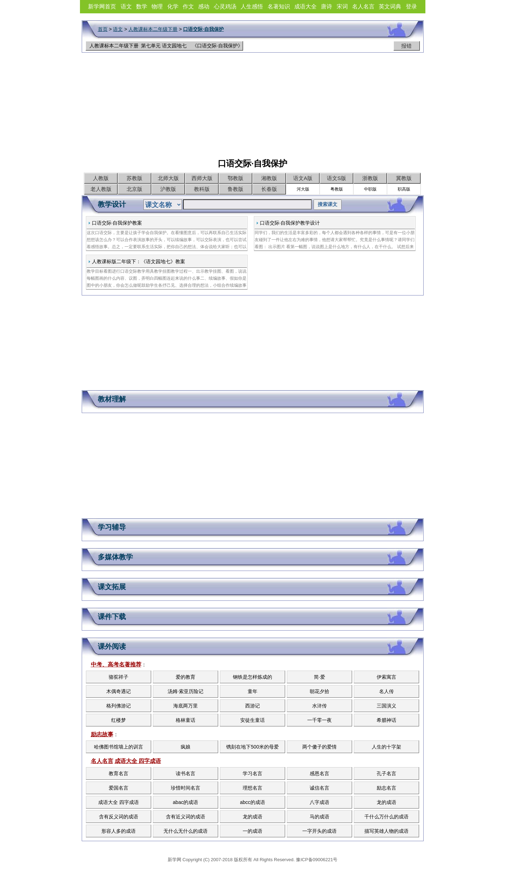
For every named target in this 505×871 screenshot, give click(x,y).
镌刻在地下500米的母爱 (252, 747)
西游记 (252, 706)
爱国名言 (118, 788)
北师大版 (168, 178)
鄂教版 (235, 178)
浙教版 (370, 178)
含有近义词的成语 (185, 816)
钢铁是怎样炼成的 (252, 677)
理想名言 (252, 788)
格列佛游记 (118, 706)
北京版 (134, 189)
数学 (141, 6)
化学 (173, 6)
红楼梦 (118, 720)
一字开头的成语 (319, 831)
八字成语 (319, 802)
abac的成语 (185, 802)
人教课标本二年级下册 (152, 29)
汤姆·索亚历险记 (185, 691)
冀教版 (404, 178)
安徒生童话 (252, 720)
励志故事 (102, 734)
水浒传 (319, 706)
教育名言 (118, 773)
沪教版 (168, 189)
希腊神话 (386, 720)
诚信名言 (319, 788)
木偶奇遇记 (118, 691)
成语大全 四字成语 (138, 761)
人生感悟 (252, 6)
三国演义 (386, 706)
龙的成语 (386, 802)
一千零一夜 (319, 720)
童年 (252, 691)
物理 (157, 6)
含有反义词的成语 (118, 816)
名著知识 (279, 6)
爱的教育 (185, 677)
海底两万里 (185, 706)
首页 (103, 29)
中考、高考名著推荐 (116, 664)
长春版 (269, 189)
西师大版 (202, 178)
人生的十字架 (386, 747)
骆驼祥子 (118, 677)
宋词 (342, 6)
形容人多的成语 (118, 831)
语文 (126, 6)
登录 (411, 6)
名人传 (386, 691)
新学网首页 (102, 6)
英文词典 (390, 6)
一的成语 (252, 831)
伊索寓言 (386, 677)
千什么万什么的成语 (386, 816)
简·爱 (319, 677)
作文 (188, 6)
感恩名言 (319, 773)
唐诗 (326, 6)
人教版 (101, 178)
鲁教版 (235, 189)
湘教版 (269, 178)
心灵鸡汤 (225, 6)
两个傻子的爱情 (319, 747)
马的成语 (319, 816)
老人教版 (101, 189)
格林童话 (185, 720)
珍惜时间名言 (185, 788)
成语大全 (305, 6)
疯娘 (185, 747)
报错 (406, 46)
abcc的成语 (252, 802)
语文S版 (336, 178)
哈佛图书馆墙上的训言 (118, 747)
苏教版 (134, 178)
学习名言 (252, 773)
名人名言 (363, 6)
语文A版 (302, 178)
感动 (203, 6)
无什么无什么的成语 (185, 831)
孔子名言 (386, 773)
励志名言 (386, 788)
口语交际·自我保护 (203, 29)
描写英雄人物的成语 (386, 831)
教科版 (202, 189)
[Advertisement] (252, 109)
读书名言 (185, 773)
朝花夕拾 (319, 691)
